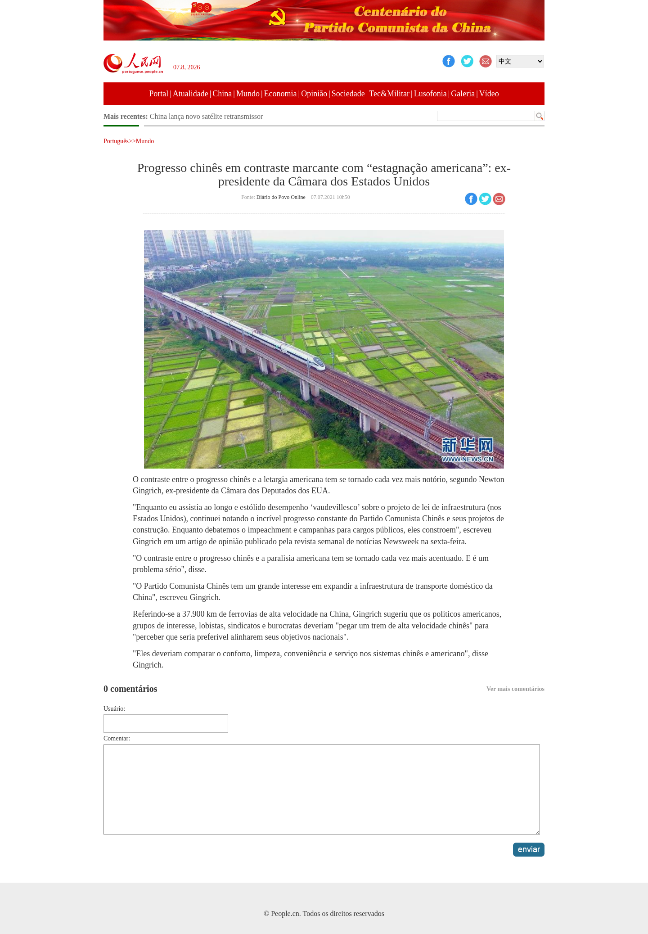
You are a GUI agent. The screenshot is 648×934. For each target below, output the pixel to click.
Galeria (463, 93)
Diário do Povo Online (281, 197)
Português (116, 141)
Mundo (248, 93)
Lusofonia (430, 93)
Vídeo (489, 93)
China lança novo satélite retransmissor (206, 116)
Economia (280, 93)
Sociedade (348, 93)
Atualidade (190, 93)
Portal (158, 93)
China (222, 93)
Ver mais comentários (515, 689)
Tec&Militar (389, 93)
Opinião (314, 93)
